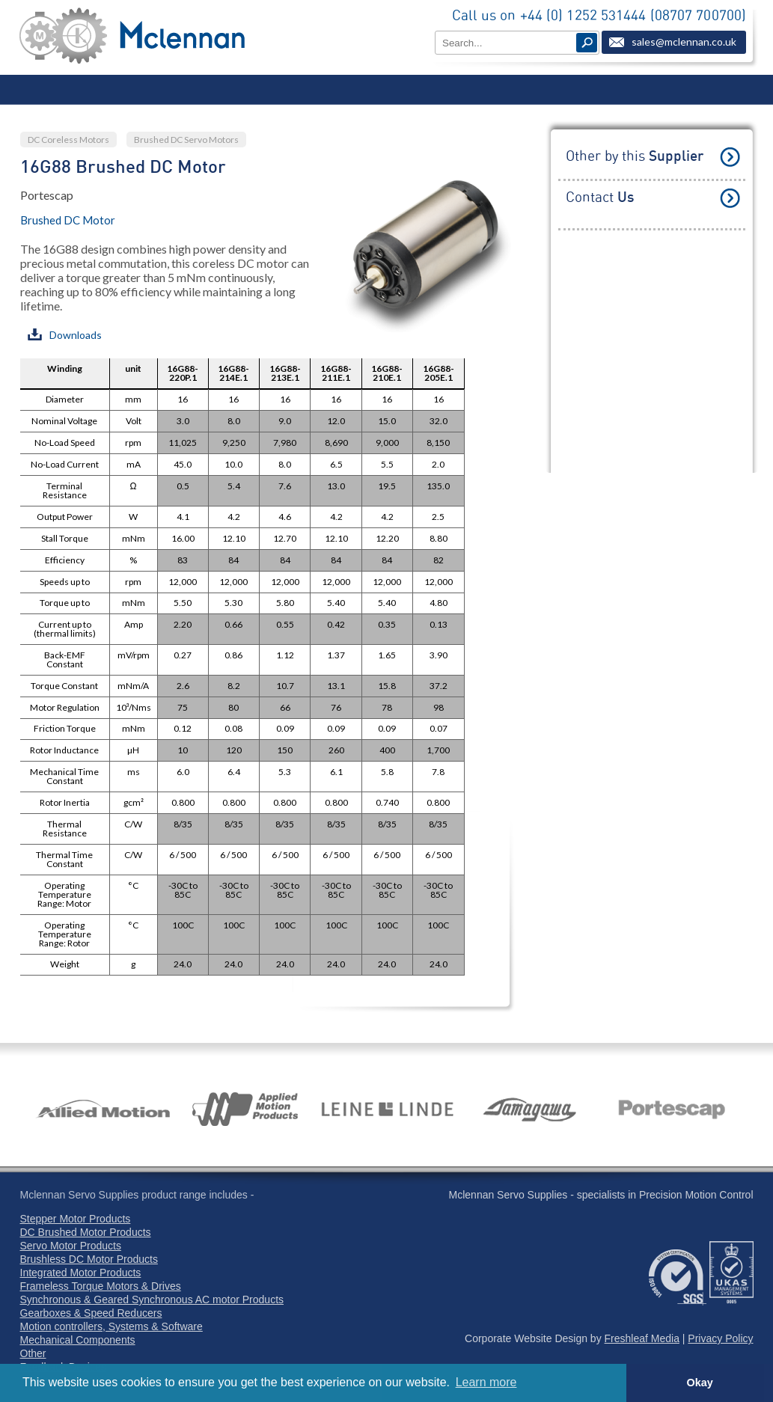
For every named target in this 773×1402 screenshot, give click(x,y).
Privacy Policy (720, 1338)
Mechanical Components (77, 1340)
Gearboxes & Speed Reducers (91, 1313)
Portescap (46, 195)
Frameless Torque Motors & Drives (100, 1286)
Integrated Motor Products (80, 1273)
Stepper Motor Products (75, 1219)
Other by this (634, 157)
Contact (600, 198)
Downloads (65, 334)
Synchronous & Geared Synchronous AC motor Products (152, 1299)
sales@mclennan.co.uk (684, 41)
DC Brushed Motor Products (85, 1232)
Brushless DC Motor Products (89, 1259)
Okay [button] (699, 1383)
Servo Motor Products (70, 1246)
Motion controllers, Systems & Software (111, 1326)
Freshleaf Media (642, 1338)
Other (33, 1353)
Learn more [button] (486, 1382)
